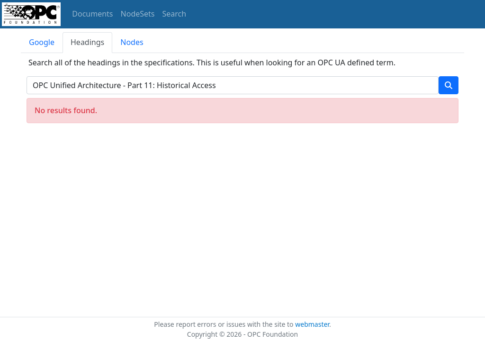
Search (174, 14)
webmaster (312, 324)
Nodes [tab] (131, 42)
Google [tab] (41, 42)
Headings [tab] (87, 42)
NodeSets (138, 14)
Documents (92, 14)
